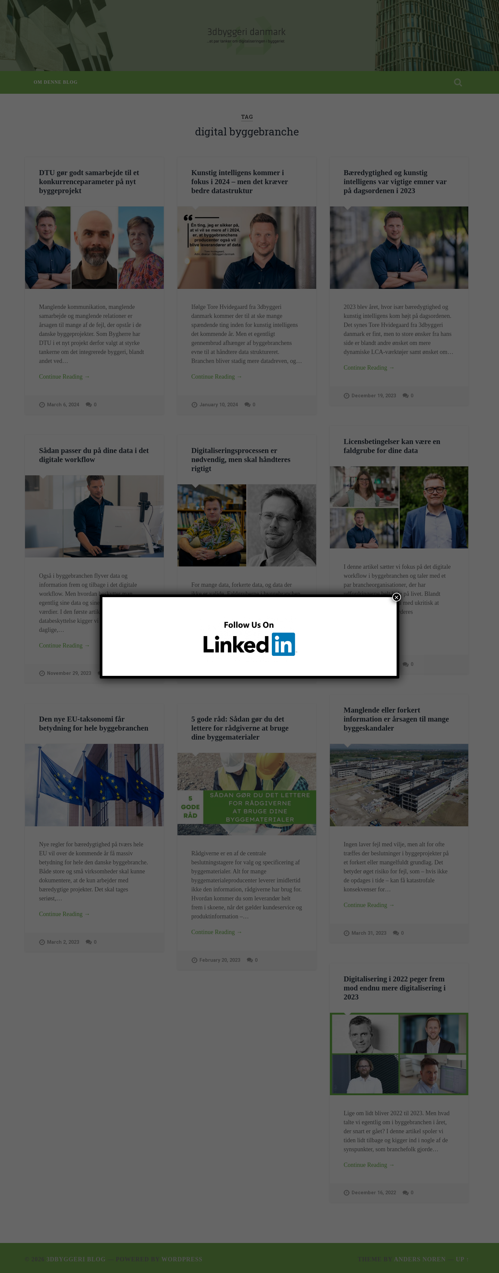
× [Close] (396, 597)
